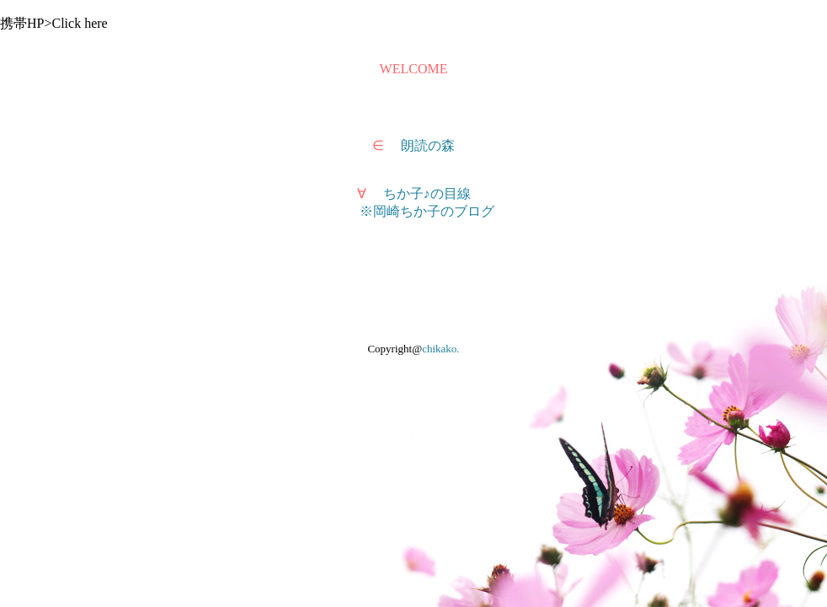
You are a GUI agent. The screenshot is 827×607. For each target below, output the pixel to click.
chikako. (440, 348)
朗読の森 (428, 145)
